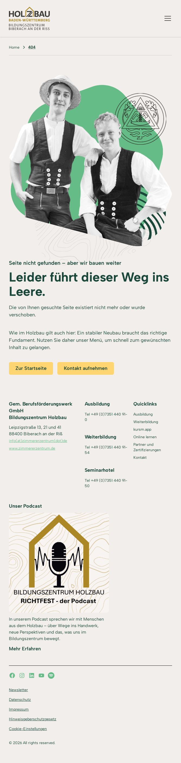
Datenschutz (20, 699)
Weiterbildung (145, 422)
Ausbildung (143, 414)
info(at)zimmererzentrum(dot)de (38, 441)
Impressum (19, 709)
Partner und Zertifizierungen (147, 447)
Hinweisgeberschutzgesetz (32, 719)
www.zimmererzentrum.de (32, 448)
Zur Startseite (31, 368)
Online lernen (145, 437)
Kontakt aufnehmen (85, 368)
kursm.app (142, 429)
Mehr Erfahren (25, 649)
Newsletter (18, 690)
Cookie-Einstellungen (28, 729)
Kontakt (140, 457)
